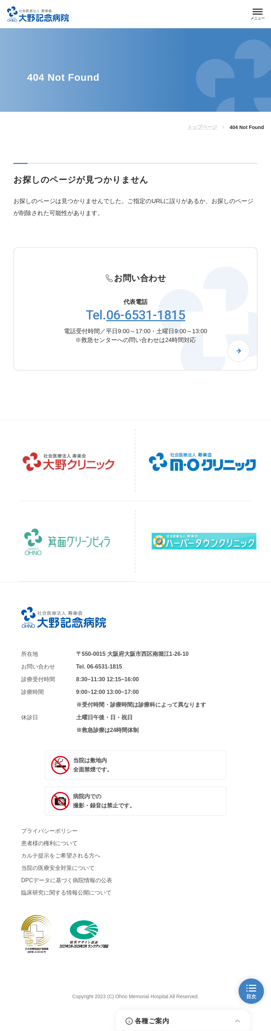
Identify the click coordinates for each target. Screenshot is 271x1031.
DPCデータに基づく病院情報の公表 (66, 880)
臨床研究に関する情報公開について (66, 893)
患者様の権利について (49, 843)
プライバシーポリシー (49, 831)
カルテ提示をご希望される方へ (60, 856)
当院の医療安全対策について (58, 868)
